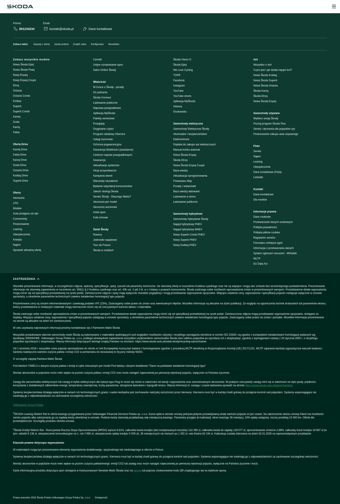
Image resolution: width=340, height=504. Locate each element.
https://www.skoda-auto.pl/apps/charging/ (269, 385)
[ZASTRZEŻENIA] (170, 380)
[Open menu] (334, 6)
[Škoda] (20, 6)
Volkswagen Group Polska (28, 404)
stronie (137, 470)
